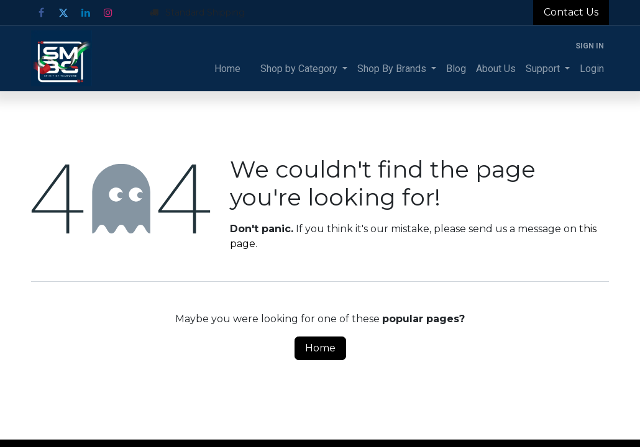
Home (320, 348)
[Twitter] (63, 12)
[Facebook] (41, 12)
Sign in (589, 46)
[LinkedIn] (86, 12)
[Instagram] (108, 12)
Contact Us (571, 12)
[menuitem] (227, 68)
